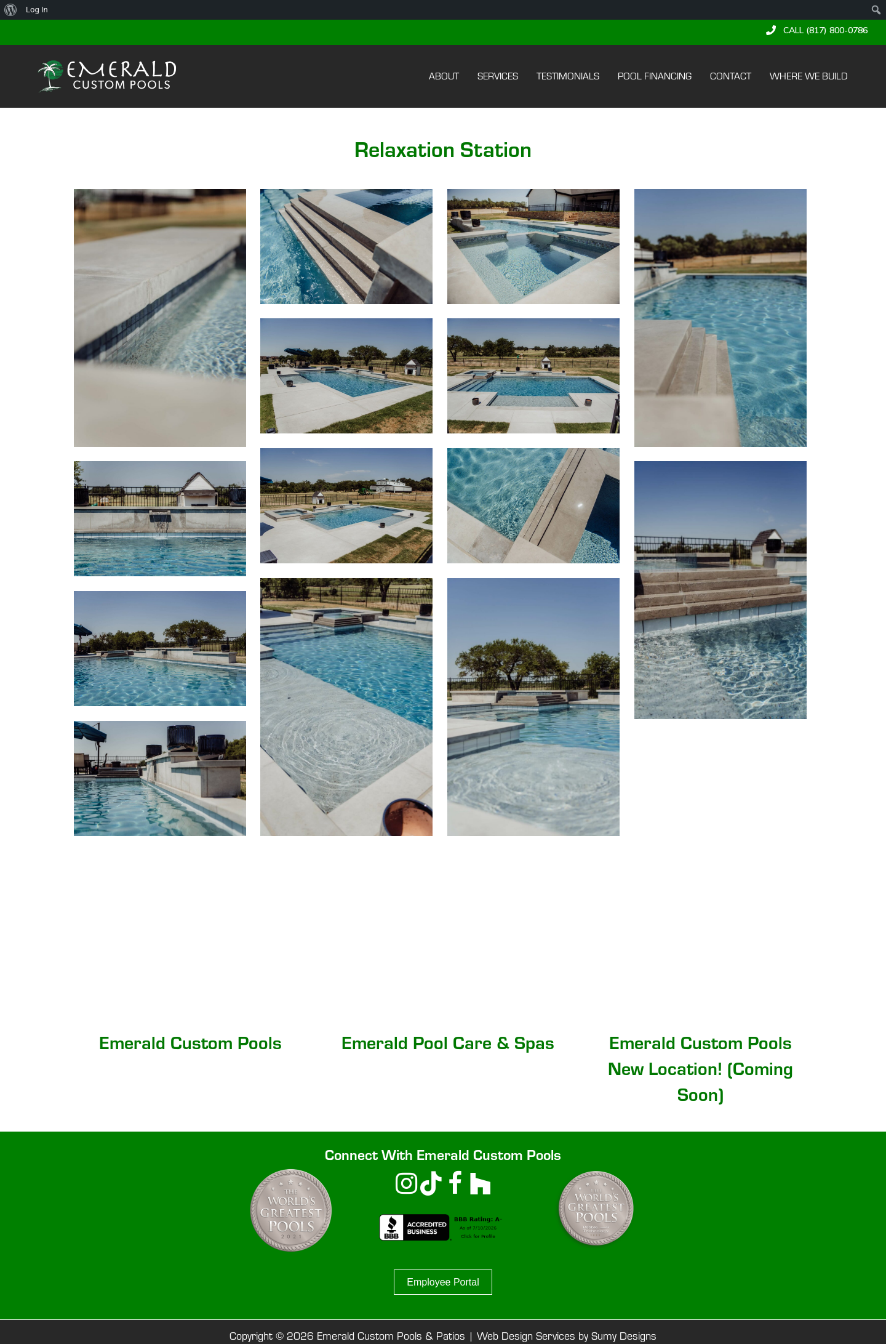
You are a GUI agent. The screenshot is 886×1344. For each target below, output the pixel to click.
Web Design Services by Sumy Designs (567, 1336)
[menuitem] (11, 10)
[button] (817, 30)
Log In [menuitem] (37, 9)
